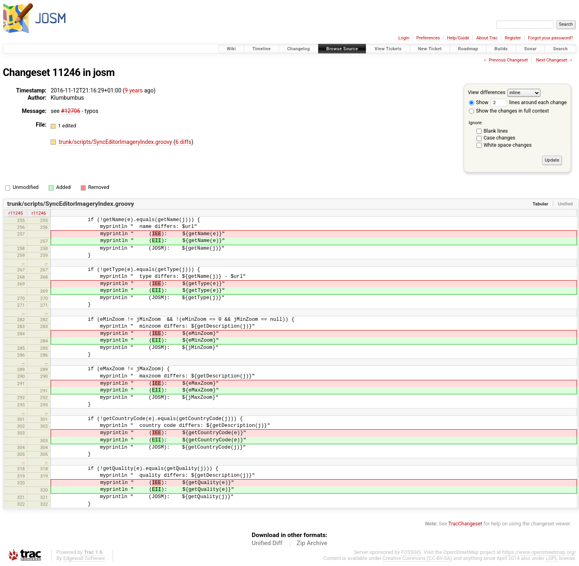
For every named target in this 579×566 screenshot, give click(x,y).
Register (513, 38)
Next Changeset (551, 60)
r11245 (15, 213)
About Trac (487, 38)
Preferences (428, 38)
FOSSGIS (411, 552)
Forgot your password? (550, 38)
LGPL (552, 558)
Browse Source (342, 48)
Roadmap (468, 48)
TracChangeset (465, 524)
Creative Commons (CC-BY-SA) (417, 558)
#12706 (70, 111)
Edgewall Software (84, 558)
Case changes (499, 138)
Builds (501, 48)
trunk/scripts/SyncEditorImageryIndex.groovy (116, 142)
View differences (486, 92)
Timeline (261, 48)
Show (479, 102)
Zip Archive (312, 543)
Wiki (231, 48)
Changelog (298, 48)
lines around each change (529, 102)
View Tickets (387, 48)
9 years (134, 90)
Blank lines (496, 131)
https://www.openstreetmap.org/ (539, 552)
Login (403, 38)
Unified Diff (267, 543)
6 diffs (183, 142)
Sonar (530, 48)
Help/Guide (458, 38)
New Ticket (430, 48)
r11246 (39, 213)
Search (560, 48)
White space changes (508, 145)
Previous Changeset (508, 60)
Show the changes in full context (509, 111)
